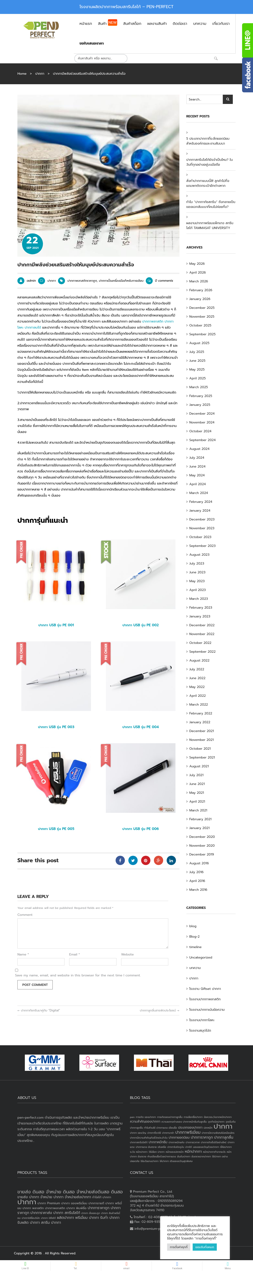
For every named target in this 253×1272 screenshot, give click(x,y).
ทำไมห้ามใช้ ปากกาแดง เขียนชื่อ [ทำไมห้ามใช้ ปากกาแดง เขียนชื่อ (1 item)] (160, 1128)
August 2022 (199, 660)
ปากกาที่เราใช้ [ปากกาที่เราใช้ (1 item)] (154, 1133)
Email (74, 954)
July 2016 (196, 872)
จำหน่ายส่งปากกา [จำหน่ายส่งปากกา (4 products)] (78, 1197)
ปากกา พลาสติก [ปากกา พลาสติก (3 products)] (33, 1208)
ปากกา (39, 73)
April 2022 (197, 695)
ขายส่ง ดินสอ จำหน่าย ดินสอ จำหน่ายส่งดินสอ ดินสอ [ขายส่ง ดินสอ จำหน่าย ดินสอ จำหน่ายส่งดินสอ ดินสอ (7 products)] (70, 1191)
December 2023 (202, 519)
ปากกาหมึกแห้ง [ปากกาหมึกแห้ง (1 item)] (177, 1142)
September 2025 (202, 334)
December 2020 (202, 836)
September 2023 (202, 545)
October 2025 (200, 325)
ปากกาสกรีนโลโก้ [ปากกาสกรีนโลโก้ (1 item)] (138, 1142)
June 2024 (197, 466)
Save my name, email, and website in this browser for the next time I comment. (78, 975)
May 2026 (197, 263)
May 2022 (197, 686)
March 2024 (198, 493)
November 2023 (201, 528)
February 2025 (200, 396)
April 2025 (197, 378)
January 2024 (200, 510)
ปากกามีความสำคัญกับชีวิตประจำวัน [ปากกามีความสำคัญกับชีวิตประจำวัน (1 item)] (149, 1138)
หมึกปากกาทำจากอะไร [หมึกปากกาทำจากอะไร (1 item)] (214, 1152)
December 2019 (201, 854)
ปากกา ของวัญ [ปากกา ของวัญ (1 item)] (138, 1133)
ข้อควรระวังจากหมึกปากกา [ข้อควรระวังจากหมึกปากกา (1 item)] (218, 1117)
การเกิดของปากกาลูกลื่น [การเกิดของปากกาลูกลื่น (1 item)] (169, 1117)
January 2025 (199, 404)
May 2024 (197, 475)
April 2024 (197, 484)
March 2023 (198, 598)
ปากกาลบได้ (33, 327)
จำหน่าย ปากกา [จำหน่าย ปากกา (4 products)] (52, 1197)
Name (23, 954)
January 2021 (199, 828)
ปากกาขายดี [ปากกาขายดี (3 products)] (96, 1203)
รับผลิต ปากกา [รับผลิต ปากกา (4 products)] (28, 1222)
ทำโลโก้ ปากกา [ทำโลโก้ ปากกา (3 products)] (101, 1197)
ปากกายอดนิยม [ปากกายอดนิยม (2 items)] (179, 1137)
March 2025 (198, 387)
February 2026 (200, 290)
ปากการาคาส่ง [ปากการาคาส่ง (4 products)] (41, 1213)
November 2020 (202, 845)
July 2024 (196, 457)
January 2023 (199, 616)
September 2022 (202, 651)
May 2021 (196, 792)
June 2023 (197, 572)
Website (127, 954)
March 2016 (198, 889)
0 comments (159, 280)
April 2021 (197, 801)
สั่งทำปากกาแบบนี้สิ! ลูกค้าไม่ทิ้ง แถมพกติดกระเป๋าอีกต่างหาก (207, 183)
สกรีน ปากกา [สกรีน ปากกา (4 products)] (51, 1222)
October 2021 (200, 748)
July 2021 (196, 775)
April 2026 (197, 272)
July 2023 (196, 563)
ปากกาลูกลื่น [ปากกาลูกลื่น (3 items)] (223, 1137)
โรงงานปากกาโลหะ (202, 1020)
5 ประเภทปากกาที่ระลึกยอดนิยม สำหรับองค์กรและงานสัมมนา (208, 141)
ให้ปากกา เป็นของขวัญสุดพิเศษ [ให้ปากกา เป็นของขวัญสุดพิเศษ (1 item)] (176, 1161)
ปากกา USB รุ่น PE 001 (56, 625)
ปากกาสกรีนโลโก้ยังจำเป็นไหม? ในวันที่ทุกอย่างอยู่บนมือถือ (209, 162)
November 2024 (202, 422)
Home (21, 73)
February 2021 (200, 819)
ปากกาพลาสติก (152, 321)
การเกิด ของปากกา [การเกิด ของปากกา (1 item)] (146, 1117)
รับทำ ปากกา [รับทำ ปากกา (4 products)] (110, 1217)
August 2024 (199, 448)
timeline (195, 947)
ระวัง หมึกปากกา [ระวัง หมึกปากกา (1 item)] (138, 1152)
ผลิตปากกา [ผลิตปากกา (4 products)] (65, 1217)
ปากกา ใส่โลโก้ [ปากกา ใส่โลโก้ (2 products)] (48, 1218)
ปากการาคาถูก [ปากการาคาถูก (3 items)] (202, 1137)
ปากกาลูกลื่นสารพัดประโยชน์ (159, 1010)
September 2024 (202, 440)
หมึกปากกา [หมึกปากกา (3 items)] (193, 1151)
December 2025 (202, 307)
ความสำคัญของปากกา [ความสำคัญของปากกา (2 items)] (145, 1121)
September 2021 (202, 757)
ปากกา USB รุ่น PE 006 (140, 828)
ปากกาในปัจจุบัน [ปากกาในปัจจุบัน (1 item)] (175, 1147)
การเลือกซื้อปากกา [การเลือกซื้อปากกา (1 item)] (193, 1117)
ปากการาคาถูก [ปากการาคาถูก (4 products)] (99, 1208)
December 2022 (202, 625)
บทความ (195, 967)
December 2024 (202, 413)
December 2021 (201, 731)
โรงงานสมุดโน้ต (200, 1030)
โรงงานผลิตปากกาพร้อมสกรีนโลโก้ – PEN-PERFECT (127, 6)
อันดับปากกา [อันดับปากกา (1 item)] (183, 1156)
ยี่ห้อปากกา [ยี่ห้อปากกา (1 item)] (226, 1147)
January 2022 (199, 722)
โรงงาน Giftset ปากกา (205, 988)
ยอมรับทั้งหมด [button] (204, 1247)
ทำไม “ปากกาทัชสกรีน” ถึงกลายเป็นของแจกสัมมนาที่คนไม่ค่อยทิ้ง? (210, 204)
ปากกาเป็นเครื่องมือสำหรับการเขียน (121, 280)
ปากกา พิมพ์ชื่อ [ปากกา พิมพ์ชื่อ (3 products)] (76, 1208)
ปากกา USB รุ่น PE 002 (140, 625)
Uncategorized (200, 957)
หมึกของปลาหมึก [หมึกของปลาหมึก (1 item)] (175, 1152)
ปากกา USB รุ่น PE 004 (140, 727)
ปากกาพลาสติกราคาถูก (82, 280)
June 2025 (197, 360)
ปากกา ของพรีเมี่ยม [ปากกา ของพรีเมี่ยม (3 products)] (74, 1203)
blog (193, 926)
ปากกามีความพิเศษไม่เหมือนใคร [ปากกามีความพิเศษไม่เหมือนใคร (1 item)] (218, 1133)
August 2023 (199, 554)
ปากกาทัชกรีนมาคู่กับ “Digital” (38, 1010)
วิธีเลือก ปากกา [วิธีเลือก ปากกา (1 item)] (156, 1152)
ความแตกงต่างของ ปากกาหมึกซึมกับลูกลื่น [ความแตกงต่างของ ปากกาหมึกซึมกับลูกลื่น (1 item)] (184, 1121)
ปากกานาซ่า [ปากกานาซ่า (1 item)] (168, 1133)
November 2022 (201, 634)
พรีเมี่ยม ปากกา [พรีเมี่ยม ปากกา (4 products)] (87, 1217)
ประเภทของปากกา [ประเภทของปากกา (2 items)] (190, 1127)
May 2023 (197, 581)
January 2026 (200, 299)
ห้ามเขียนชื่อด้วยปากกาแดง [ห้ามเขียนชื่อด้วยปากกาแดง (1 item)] (162, 1156)
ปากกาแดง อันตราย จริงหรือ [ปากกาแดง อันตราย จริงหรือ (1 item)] (151, 1147)
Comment (24, 915)
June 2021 (197, 783)
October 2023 (200, 537)
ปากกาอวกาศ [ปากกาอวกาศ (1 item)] (193, 1142)
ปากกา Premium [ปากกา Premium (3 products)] (48, 1203)
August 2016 (199, 863)
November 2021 (201, 739)
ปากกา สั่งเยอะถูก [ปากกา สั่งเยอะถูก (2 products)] (90, 1213)
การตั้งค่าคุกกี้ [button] (179, 1247)
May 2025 (197, 369)
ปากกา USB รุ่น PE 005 (56, 828)
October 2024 (200, 431)
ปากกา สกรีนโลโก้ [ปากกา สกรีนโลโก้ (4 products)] (66, 1213)
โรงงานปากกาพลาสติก (205, 999)
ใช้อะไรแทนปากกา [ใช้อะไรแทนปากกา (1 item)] (150, 1161)
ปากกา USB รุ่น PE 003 (56, 727)
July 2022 (196, 669)
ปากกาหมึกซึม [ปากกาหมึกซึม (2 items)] (158, 1142)
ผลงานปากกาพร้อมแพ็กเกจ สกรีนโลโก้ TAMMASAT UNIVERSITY (210, 225)
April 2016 (197, 880)
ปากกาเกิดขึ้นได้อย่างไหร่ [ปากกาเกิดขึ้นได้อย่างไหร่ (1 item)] (213, 1142)
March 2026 (198, 281)
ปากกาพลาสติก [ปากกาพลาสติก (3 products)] (55, 1208)
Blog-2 (194, 936)
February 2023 (200, 607)
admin (31, 280)
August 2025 (199, 343)
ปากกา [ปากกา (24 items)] (223, 1126)
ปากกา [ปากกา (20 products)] (26, 1202)
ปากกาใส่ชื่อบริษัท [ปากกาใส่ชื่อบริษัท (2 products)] (31, 1218)
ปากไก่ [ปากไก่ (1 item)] (188, 1147)
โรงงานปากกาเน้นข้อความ (207, 1009)
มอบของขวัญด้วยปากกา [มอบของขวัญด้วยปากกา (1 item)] (206, 1147)
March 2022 (198, 704)
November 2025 (201, 316)
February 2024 (200, 501)
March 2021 (198, 810)
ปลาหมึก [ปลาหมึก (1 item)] (208, 1128)
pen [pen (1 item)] (132, 1117)
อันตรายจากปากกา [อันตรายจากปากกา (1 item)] (201, 1156)
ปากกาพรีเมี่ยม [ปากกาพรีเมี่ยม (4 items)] (188, 1132)
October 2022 (200, 642)
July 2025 (196, 351)
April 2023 (197, 590)
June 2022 (197, 678)
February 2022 (200, 713)
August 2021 (199, 766)
